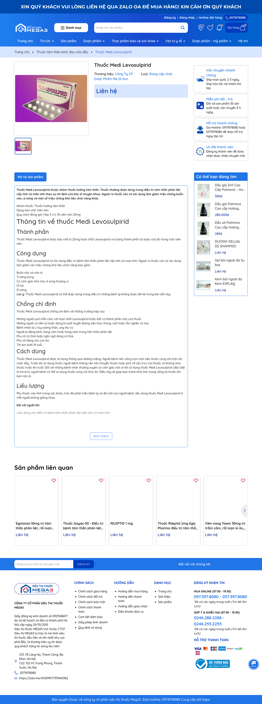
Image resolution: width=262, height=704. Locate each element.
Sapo (206, 699)
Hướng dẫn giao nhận (133, 606)
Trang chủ (25, 41)
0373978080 (236, 17)
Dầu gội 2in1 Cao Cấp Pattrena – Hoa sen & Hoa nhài (230, 187)
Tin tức (45, 41)
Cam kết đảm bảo (90, 617)
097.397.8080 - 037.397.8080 (220, 596)
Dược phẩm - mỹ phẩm (210, 41)
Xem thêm (101, 436)
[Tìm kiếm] (183, 28)
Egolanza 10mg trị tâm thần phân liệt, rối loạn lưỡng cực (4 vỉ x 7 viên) (34, 525)
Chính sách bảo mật (91, 602)
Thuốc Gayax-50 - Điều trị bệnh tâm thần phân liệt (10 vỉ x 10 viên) (83, 525)
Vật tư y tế (174, 41)
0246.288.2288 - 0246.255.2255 (209, 620)
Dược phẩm (93, 41)
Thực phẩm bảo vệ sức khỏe (134, 41)
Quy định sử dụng (90, 627)
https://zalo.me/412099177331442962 (43, 678)
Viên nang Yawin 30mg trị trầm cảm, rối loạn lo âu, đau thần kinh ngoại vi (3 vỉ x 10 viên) (225, 525)
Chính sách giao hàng (92, 591)
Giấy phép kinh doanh (93, 622)
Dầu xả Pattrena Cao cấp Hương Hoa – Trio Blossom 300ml (230, 225)
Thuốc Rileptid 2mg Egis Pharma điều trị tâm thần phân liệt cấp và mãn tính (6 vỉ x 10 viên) (178, 525)
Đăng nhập (187, 17)
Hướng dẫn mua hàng (133, 591)
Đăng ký (170, 17)
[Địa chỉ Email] (54, 564)
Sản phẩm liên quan (43, 467)
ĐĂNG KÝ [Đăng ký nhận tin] (83, 564)
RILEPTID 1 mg (121, 523)
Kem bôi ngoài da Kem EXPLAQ (228, 281)
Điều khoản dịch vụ (131, 611)
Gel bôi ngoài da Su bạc (230, 262)
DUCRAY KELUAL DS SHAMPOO (228, 243)
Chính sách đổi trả (90, 597)
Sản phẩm (69, 41)
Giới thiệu (164, 597)
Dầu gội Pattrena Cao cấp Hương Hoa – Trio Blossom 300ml (230, 206)
